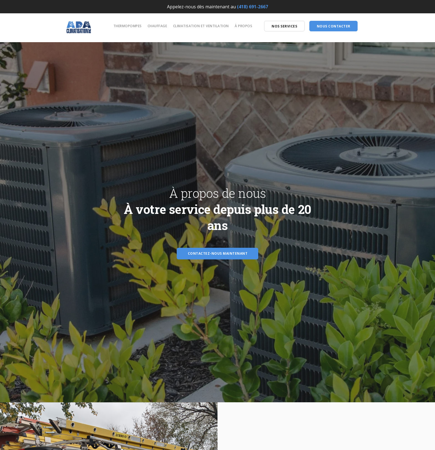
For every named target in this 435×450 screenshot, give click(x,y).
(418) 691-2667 (252, 7)
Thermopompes (127, 26)
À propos (243, 26)
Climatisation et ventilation (201, 26)
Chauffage (157, 26)
